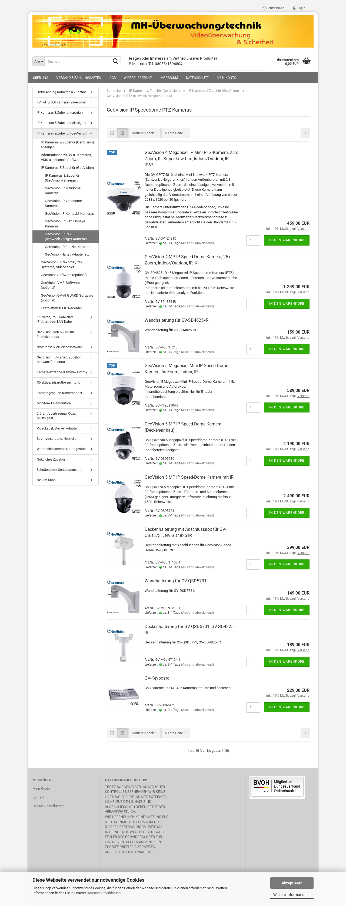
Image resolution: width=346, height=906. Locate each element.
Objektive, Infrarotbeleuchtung (58, 382)
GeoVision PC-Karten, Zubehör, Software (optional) (59, 359)
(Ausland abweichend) (197, 243)
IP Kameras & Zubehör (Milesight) (61, 123)
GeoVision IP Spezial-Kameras (68, 247)
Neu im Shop (46, 480)
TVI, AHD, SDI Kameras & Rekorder (61, 102)
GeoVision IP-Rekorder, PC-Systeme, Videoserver (61, 264)
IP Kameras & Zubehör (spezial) (60, 113)
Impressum (169, 78)
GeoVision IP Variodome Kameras (63, 203)
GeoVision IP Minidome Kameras (63, 190)
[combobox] (144, 133)
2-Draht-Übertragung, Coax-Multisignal (56, 416)
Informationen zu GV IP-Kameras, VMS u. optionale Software (66, 157)
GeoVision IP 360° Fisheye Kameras (65, 223)
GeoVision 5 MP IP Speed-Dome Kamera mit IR (189, 477)
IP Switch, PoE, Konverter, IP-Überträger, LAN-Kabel (55, 319)
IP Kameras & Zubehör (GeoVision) (62, 133)
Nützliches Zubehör (51, 459)
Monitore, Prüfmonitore (54, 403)
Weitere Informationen (292, 894)
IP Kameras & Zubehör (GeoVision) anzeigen (67, 144)
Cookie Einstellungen (48, 806)
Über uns (40, 78)
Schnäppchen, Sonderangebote (59, 470)
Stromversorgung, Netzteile (56, 439)
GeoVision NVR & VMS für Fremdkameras (55, 334)
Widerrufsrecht (138, 78)
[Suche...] (38, 61)
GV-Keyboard (157, 678)
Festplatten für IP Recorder (61, 308)
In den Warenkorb (286, 240)
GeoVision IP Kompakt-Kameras (69, 214)
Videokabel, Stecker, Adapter (57, 428)
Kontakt (38, 797)
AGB (112, 78)
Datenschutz (197, 78)
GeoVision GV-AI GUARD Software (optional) (67, 298)
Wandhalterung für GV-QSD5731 (176, 580)
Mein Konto (226, 78)
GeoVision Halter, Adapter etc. (67, 254)
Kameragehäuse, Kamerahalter (59, 393)
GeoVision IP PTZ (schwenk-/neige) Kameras (66, 236)
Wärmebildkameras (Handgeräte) (61, 449)
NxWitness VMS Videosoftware (59, 347)
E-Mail (134, 64)
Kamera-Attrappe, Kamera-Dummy (62, 372)
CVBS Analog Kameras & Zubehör (61, 92)
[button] (273, 8)
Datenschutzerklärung (104, 893)
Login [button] (299, 8)
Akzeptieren (292, 883)
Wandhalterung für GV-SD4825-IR (176, 320)
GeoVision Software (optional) (64, 275)
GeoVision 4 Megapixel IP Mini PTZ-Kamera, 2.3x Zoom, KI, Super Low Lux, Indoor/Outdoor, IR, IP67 (191, 158)
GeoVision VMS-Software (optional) (60, 285)
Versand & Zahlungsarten (78, 78)
